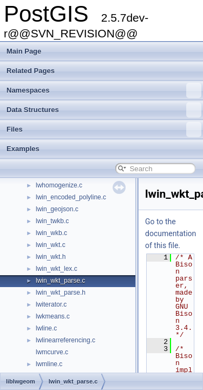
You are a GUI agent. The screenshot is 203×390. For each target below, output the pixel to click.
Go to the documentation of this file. (170, 233)
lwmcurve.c (52, 352)
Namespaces (103, 90)
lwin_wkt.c (51, 245)
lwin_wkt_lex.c (56, 268)
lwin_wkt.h (51, 257)
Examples (23, 149)
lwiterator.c (51, 304)
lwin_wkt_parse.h (61, 292)
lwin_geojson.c (57, 209)
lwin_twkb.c (52, 221)
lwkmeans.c (53, 316)
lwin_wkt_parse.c (60, 280)
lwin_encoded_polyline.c (71, 197)
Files (103, 129)
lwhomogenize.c (59, 185)
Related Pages (30, 71)
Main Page (23, 51)
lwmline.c (49, 364)
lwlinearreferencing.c (65, 340)
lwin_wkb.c (51, 233)
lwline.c (46, 328)
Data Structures (103, 110)
